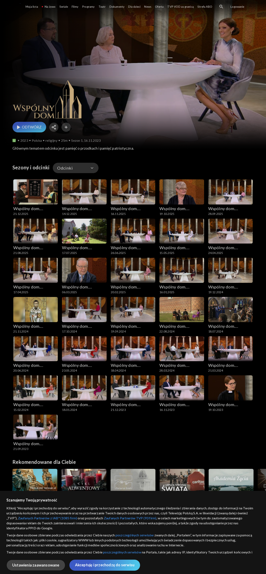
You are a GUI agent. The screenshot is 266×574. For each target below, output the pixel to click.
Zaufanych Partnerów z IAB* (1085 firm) (47, 518)
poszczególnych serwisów (135, 535)
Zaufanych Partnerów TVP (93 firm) (130, 518)
